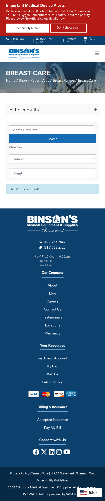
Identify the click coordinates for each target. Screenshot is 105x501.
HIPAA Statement (62, 473)
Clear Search (17, 147)
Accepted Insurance (52, 420)
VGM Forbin (74, 494)
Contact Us (71, 40)
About (52, 285)
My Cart (52, 366)
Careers (53, 301)
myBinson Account (52, 358)
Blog (52, 293)
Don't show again (68, 27)
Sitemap (81, 473)
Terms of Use (39, 473)
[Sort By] (52, 159)
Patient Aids (39, 80)
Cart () (89, 40)
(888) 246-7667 (15, 40)
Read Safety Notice (27, 28)
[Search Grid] (51, 129)
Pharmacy (52, 333)
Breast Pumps (63, 80)
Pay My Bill (52, 428)
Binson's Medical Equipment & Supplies (45, 487)
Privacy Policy (19, 473)
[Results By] (52, 173)
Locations (52, 325)
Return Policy (52, 382)
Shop (23, 80)
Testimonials (52, 317)
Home (10, 80)
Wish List (52, 374)
